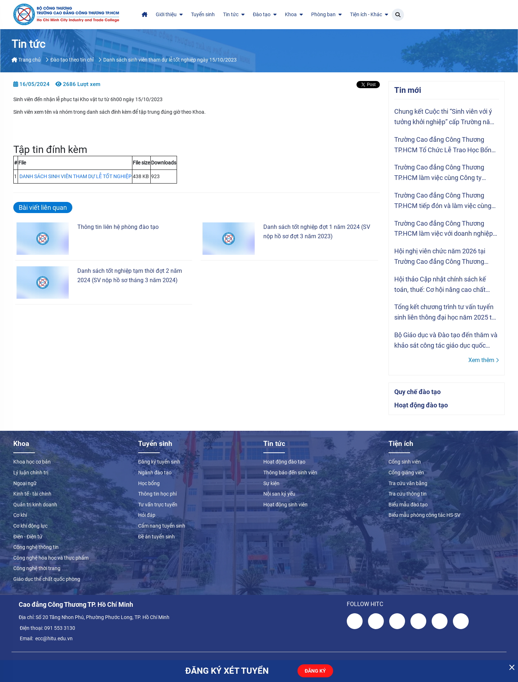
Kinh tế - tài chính (32, 494)
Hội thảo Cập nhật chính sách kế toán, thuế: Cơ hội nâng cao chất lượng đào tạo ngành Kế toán (440, 285)
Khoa (294, 14)
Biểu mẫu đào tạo (408, 504)
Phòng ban (326, 14)
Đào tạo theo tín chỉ (72, 60)
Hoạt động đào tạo (421, 405)
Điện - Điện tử (27, 536)
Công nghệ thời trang (36, 568)
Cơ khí (20, 515)
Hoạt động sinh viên (285, 504)
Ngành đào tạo (155, 472)
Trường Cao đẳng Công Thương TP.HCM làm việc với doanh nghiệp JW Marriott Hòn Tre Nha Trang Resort (443, 229)
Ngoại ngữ (25, 483)
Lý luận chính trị (30, 472)
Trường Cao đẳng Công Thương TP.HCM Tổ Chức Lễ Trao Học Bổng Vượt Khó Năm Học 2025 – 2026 (444, 145)
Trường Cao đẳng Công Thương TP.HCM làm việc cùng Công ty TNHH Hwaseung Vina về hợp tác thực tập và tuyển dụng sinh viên (442, 173)
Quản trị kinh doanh (35, 504)
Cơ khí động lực (30, 526)
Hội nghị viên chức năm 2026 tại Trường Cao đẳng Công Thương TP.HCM (439, 257)
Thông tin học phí (157, 494)
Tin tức (234, 14)
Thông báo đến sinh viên (290, 472)
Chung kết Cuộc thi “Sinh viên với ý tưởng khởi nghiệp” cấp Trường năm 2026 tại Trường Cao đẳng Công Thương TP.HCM (445, 117)
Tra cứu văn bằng (407, 483)
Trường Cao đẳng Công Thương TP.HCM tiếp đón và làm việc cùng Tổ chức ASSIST (442, 201)
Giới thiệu (169, 14)
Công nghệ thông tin (36, 547)
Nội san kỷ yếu (279, 494)
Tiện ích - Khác (369, 14)
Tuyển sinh (203, 14)
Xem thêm (483, 360)
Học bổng (149, 483)
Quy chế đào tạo (417, 392)
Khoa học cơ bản (32, 462)
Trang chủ (26, 60)
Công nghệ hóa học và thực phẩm (50, 558)
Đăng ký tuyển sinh (159, 462)
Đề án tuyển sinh (156, 536)
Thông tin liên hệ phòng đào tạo (118, 226)
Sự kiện (271, 483)
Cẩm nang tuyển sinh (161, 526)
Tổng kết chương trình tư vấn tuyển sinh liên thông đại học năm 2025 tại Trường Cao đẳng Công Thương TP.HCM (445, 313)
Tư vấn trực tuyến (157, 504)
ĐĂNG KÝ (315, 671)
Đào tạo (265, 14)
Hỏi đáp (146, 515)
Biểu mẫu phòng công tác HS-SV (424, 515)
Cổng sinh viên (404, 462)
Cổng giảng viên (406, 472)
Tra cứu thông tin (407, 494)
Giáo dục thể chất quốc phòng (46, 579)
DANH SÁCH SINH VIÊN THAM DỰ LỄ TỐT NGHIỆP (75, 176)
